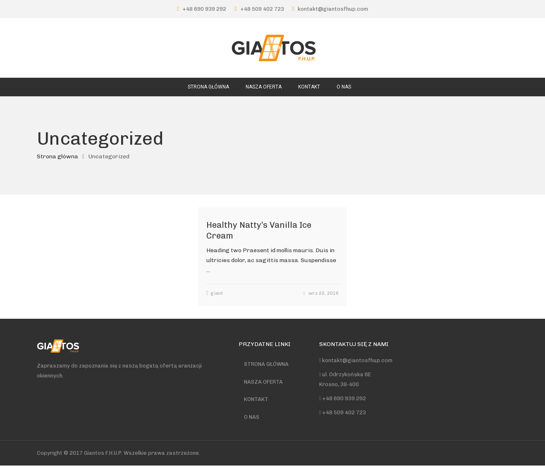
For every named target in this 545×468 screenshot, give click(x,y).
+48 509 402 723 (262, 9)
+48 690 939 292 (204, 9)
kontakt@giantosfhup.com (333, 9)
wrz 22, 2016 (323, 293)
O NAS (252, 419)
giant (216, 293)
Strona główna (57, 156)
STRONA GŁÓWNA (267, 364)
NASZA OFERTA (264, 383)
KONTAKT (257, 401)
